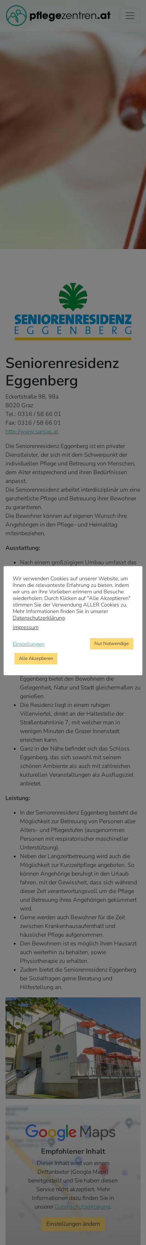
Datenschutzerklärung (39, 617)
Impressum (25, 627)
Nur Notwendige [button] (111, 643)
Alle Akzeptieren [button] (36, 658)
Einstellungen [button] (28, 644)
